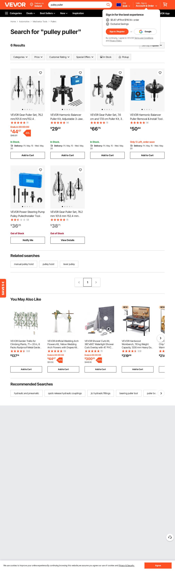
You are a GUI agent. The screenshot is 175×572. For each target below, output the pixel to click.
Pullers (53, 21)
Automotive (24, 21)
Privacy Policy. (116, 40)
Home (13, 21)
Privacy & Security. (126, 565)
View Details (67, 240)
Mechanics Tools (40, 21)
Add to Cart (28, 155)
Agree (158, 565)
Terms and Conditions (143, 38)
